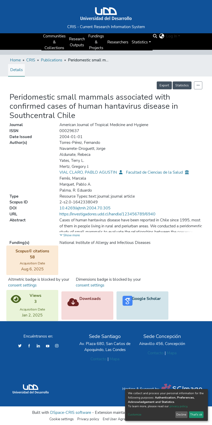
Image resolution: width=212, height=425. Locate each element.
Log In (171, 36)
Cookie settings (61, 419)
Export (164, 85)
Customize (134, 415)
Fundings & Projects (96, 42)
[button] (162, 36)
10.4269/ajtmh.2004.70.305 (85, 208)
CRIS (30, 60)
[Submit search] (155, 36)
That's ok (196, 415)
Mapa (114, 359)
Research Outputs (77, 42)
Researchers (117, 42)
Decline (181, 415)
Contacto (98, 359)
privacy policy (178, 406)
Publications (51, 60)
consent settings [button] (22, 285)
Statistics (182, 85)
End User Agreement (119, 419)
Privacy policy (88, 419)
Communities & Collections (54, 42)
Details (16, 70)
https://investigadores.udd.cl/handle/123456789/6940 (107, 214)
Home (15, 60)
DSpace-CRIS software (70, 412)
